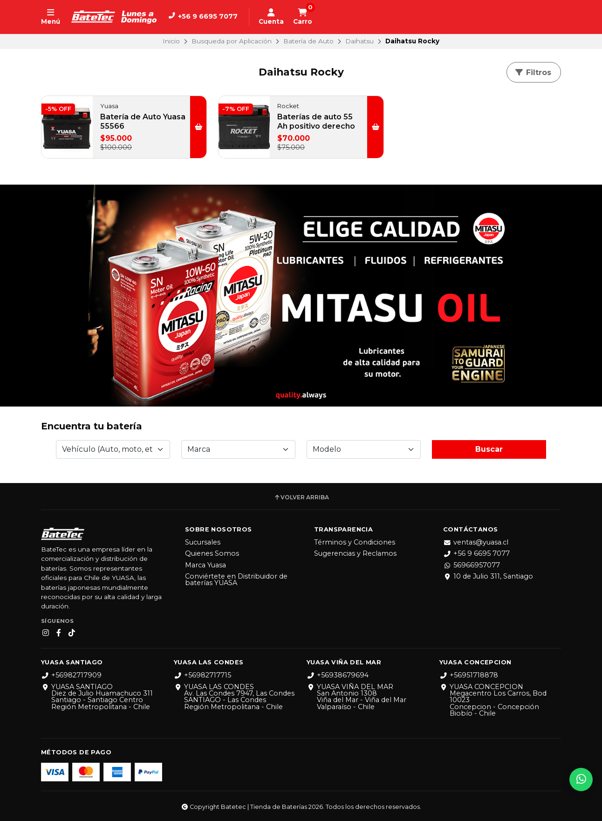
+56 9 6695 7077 (476, 553)
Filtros (532, 72)
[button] (198, 127)
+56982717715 (202, 675)
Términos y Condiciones (354, 542)
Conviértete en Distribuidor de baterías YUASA (236, 579)
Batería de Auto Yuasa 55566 (142, 121)
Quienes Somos (212, 553)
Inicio (171, 41)
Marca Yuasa (205, 565)
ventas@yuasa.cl (475, 542)
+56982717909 (71, 675)
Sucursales (202, 542)
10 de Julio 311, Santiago (488, 576)
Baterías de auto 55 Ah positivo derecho (316, 121)
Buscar (489, 449)
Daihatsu (359, 41)
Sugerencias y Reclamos (355, 553)
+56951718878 (468, 675)
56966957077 (471, 565)
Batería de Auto (308, 41)
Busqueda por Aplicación (232, 41)
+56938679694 (338, 675)
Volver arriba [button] (301, 497)
